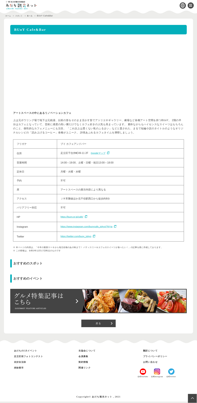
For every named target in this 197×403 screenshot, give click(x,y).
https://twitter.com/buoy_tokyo (77, 236)
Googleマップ (99, 153)
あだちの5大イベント (28, 352)
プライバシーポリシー (157, 357)
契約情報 (84, 363)
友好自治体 (21, 363)
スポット (20, 16)
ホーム (8, 16)
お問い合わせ (151, 363)
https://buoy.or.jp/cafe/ (73, 217)
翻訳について (151, 352)
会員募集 (84, 357)
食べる (32, 16)
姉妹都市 (20, 369)
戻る (98, 324)
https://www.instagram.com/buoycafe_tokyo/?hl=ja (88, 226)
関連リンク (85, 369)
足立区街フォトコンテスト (31, 357)
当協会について (88, 352)
